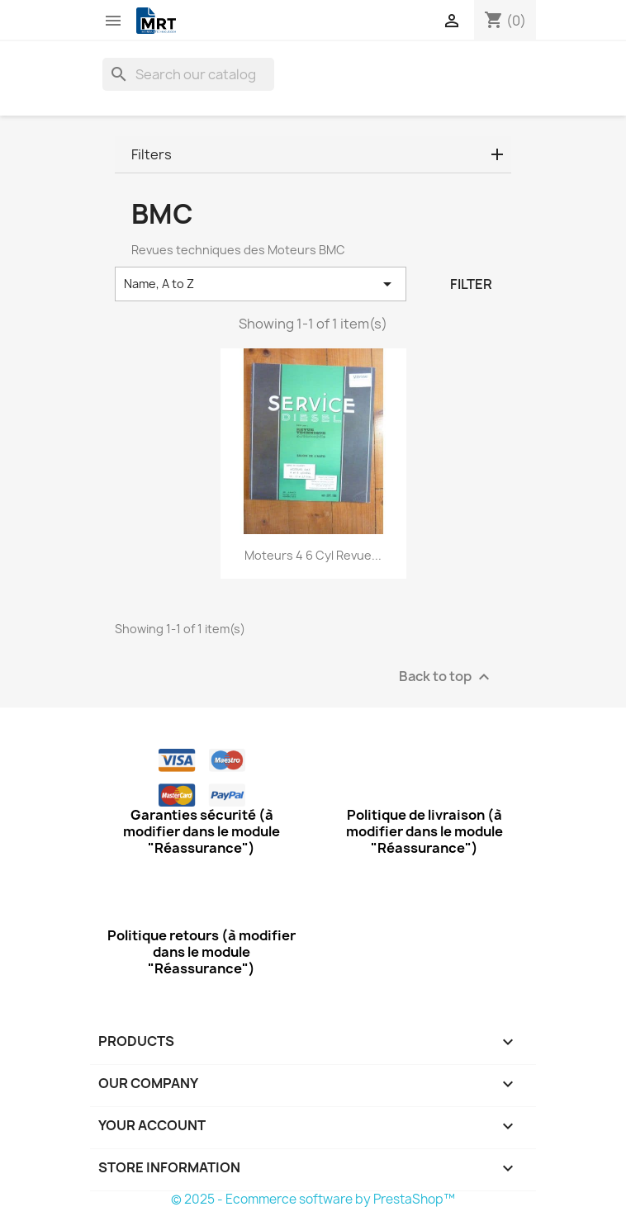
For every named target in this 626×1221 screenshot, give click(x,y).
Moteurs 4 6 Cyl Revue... (313, 555)
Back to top (446, 677)
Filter (471, 284)
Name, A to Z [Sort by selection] (260, 284)
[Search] (188, 74)
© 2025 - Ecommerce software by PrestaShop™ (313, 1199)
